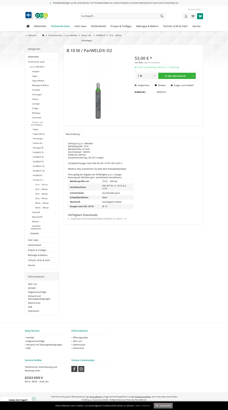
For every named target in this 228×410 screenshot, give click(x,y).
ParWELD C (38, 175)
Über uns (32, 284)
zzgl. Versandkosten (152, 62)
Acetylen (35, 71)
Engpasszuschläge (37, 292)
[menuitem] (194, 9)
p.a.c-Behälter (37, 66)
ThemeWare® (140, 400)
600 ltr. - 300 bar (42, 207)
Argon (34, 76)
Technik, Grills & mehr (39, 260)
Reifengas (36, 113)
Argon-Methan (38, 80)
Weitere (35, 221)
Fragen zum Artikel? (182, 85)
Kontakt (32, 288)
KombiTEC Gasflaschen (36, 227)
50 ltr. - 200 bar (41, 194)
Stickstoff (36, 212)
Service (31, 265)
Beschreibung (73, 134)
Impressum (33, 310)
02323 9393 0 (34, 378)
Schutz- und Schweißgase (37, 123)
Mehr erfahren (142, 405)
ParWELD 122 (39, 166)
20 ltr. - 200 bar (41, 189)
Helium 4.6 (37, 143)
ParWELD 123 (39, 171)
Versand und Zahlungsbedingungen (39, 297)
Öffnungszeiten (80, 337)
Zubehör (34, 233)
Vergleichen (142, 85)
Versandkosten (96, 396)
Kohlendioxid (34, 245)
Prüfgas (35, 108)
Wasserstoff (37, 217)
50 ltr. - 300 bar (41, 198)
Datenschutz (34, 302)
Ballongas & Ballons (40, 85)
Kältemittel (33, 56)
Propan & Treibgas (37, 250)
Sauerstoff (36, 117)
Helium (35, 99)
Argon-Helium (39, 134)
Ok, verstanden (163, 405)
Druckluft (36, 90)
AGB (30, 306)
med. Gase (33, 240)
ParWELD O (38, 180)
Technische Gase (36, 61)
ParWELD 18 (38, 152)
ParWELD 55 (38, 161)
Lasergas (36, 103)
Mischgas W (38, 147)
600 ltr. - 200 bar (42, 203)
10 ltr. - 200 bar (41, 184)
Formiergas (37, 94)
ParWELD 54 (38, 157)
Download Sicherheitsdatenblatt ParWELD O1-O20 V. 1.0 (97, 218)
